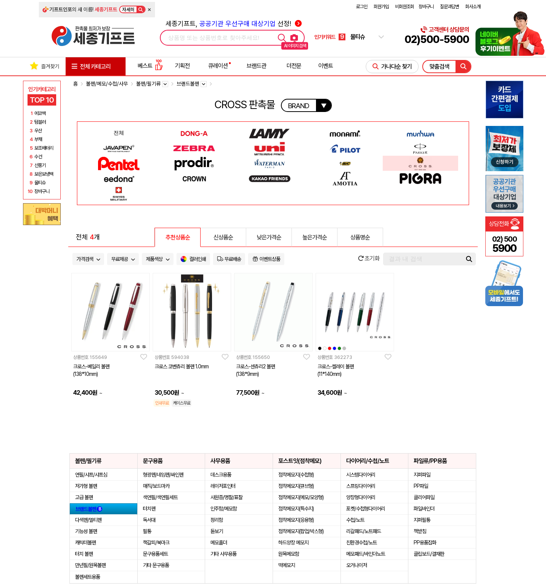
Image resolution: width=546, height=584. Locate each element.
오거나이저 (356, 565)
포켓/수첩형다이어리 (365, 509)
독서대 (149, 520)
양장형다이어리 (360, 497)
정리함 (216, 520)
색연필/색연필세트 (160, 497)
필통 (147, 531)
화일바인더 (424, 509)
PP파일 (421, 486)
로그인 (361, 6)
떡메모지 (286, 565)
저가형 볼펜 (86, 486)
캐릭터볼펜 (85, 543)
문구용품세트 (155, 554)
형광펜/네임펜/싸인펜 (163, 475)
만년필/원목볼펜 (90, 565)
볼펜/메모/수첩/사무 (107, 84)
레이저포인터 (222, 486)
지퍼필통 (422, 520)
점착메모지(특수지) (296, 509)
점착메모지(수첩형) (296, 475)
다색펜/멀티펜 (88, 520)
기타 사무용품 (223, 554)
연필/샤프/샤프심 (91, 475)
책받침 (420, 531)
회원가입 (381, 6)
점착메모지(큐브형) (296, 486)
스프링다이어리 (360, 486)
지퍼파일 (422, 475)
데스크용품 (220, 475)
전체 (118, 133)
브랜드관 (256, 65)
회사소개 (472, 6)
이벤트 (325, 65)
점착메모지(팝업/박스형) (301, 531)
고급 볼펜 (84, 497)
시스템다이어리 (360, 475)
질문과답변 (449, 6)
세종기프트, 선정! (234, 24)
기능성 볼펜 (86, 531)
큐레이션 (218, 65)
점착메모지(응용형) (296, 520)
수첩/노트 (355, 520)
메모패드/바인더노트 (365, 554)
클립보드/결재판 (429, 554)
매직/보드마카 (156, 486)
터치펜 (149, 509)
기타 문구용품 (156, 565)
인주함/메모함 (223, 509)
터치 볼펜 (84, 554)
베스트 (150, 65)
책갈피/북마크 (156, 543)
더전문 (294, 65)
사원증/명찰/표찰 (226, 497)
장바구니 (426, 6)
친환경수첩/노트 (361, 543)
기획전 (182, 65)
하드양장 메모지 (293, 543)
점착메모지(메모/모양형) (301, 497)
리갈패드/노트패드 (363, 531)
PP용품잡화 (425, 543)
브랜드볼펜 (88, 509)
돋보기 (216, 531)
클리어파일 (424, 497)
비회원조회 (404, 6)
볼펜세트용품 (87, 577)
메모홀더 (218, 543)
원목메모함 (288, 554)
